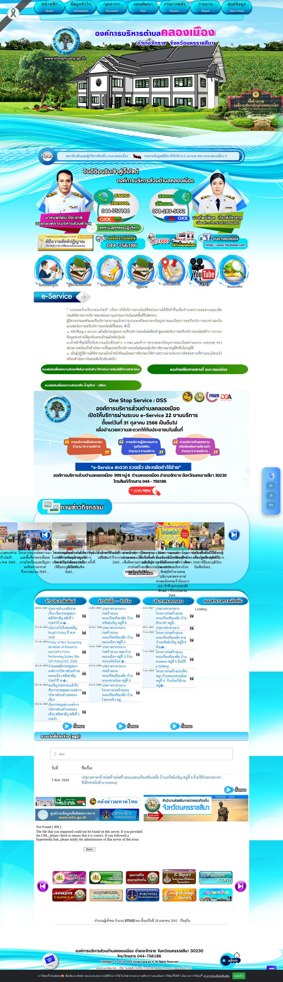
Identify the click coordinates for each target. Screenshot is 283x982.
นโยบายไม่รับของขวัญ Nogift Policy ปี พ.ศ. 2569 (62, 632)
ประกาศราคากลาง (167, 628)
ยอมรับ (238, 975)
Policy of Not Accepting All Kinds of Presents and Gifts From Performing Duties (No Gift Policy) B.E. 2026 (64, 651)
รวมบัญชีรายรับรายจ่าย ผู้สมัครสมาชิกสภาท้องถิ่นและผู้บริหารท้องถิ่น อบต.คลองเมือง (83, 156)
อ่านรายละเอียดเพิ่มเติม (217, 975)
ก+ (271, 505)
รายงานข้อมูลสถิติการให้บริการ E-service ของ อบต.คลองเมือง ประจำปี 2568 (204, 156)
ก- (271, 485)
